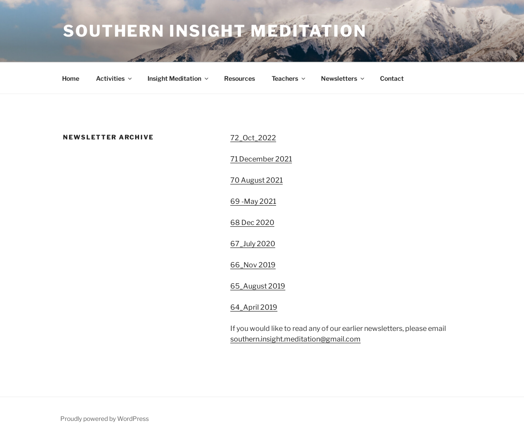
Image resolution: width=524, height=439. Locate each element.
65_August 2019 (257, 286)
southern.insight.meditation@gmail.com (295, 339)
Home (70, 78)
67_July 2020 (252, 244)
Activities (114, 78)
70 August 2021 (256, 180)
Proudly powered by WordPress (104, 418)
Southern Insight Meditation (215, 31)
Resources (239, 78)
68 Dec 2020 (252, 222)
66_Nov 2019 (253, 265)
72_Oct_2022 (253, 138)
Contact (392, 78)
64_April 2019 (253, 307)
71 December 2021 (261, 159)
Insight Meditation (179, 78)
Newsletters (343, 78)
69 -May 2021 (253, 201)
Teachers (289, 78)
